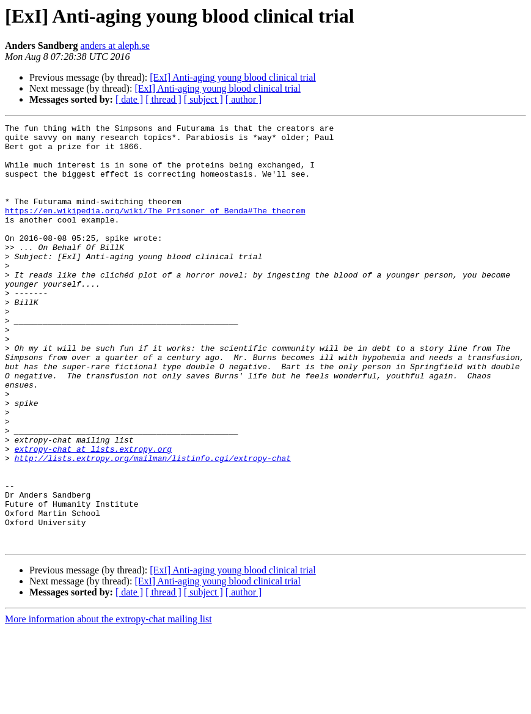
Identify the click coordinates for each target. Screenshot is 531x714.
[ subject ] (203, 99)
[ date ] (129, 99)
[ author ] (243, 99)
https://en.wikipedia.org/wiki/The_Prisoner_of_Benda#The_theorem (155, 228)
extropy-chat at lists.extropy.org (93, 514)
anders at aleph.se (115, 45)
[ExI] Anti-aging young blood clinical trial (233, 77)
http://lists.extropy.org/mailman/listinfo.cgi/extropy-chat (153, 525)
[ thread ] (163, 99)
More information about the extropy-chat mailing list (108, 703)
